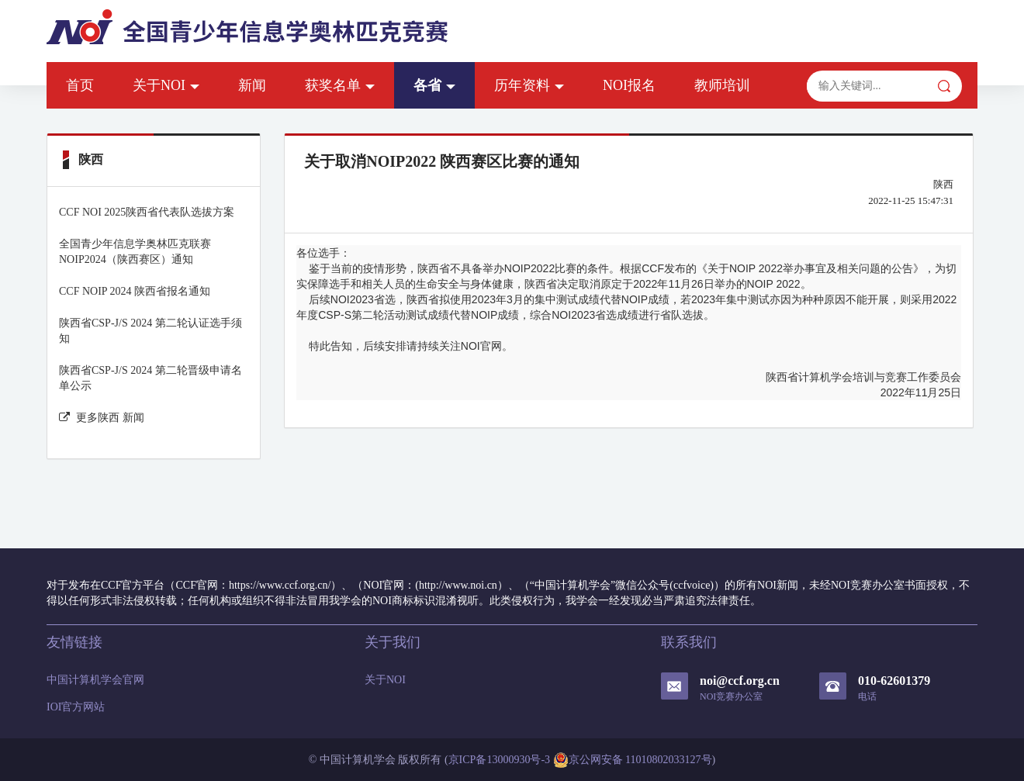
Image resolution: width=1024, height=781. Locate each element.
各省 (434, 85)
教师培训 (722, 85)
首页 (80, 85)
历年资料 (529, 85)
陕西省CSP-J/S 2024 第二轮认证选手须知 (150, 330)
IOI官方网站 (76, 707)
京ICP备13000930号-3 (499, 759)
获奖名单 (340, 85)
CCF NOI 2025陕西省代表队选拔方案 (146, 212)
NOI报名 (629, 85)
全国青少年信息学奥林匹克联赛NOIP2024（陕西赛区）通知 (135, 251)
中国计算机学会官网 (95, 680)
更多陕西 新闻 (101, 417)
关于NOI (166, 85)
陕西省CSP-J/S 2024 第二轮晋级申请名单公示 (150, 378)
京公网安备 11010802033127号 (632, 760)
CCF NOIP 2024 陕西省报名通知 (134, 291)
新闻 (252, 85)
